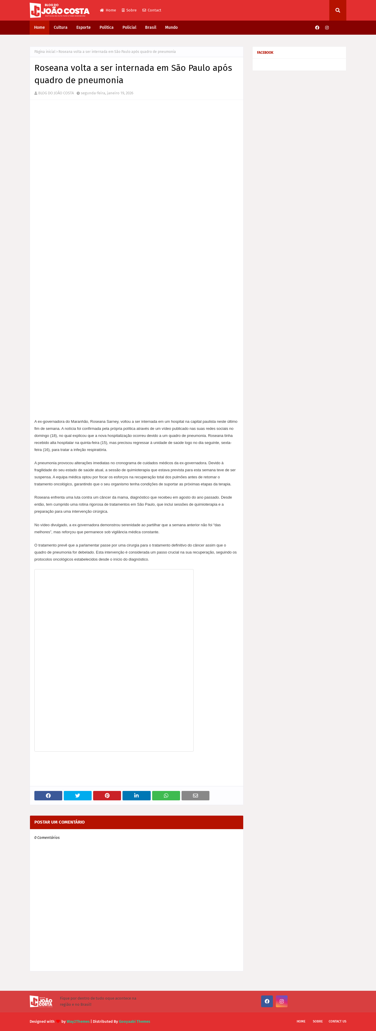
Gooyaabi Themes (134, 1021)
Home (108, 10)
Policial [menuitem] (129, 27)
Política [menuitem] (107, 27)
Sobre (129, 10)
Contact (151, 10)
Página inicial (45, 52)
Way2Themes (78, 1021)
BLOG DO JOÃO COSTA (56, 93)
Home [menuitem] (39, 27)
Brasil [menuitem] (150, 27)
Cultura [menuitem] (61, 27)
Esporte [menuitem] (83, 27)
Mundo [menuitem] (171, 27)
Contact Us (337, 1021)
